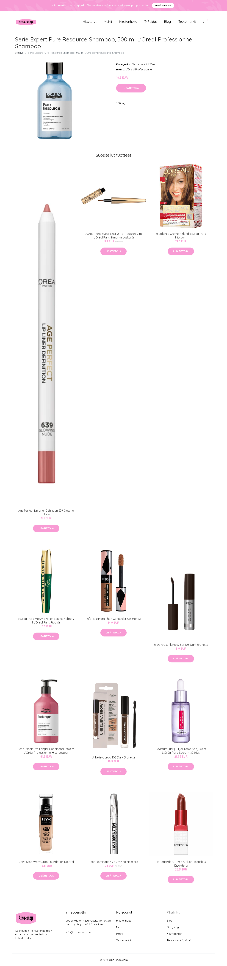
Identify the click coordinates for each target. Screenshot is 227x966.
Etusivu (19, 52)
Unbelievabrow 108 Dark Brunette (113, 757)
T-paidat (150, 22)
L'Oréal (152, 64)
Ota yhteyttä (174, 927)
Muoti (119, 933)
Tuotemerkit (187, 22)
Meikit (108, 22)
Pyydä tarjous (163, 5)
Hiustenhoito (128, 22)
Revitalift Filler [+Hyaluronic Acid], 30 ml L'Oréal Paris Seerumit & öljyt (181, 750)
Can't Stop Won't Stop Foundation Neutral (46, 862)
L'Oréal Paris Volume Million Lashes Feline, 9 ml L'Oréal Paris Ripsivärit (46, 620)
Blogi (167, 22)
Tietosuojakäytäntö (179, 940)
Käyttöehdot (174, 933)
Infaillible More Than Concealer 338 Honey (114, 618)
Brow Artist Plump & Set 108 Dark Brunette (181, 644)
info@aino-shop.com (79, 932)
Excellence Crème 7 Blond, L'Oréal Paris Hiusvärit (181, 235)
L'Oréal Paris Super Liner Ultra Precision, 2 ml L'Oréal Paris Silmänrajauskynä (113, 235)
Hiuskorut (90, 22)
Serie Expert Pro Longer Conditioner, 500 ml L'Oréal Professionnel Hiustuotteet (46, 750)
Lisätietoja (131, 88)
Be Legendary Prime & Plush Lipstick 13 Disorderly (181, 863)
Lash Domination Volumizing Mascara (113, 862)
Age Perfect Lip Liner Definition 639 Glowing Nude (46, 512)
